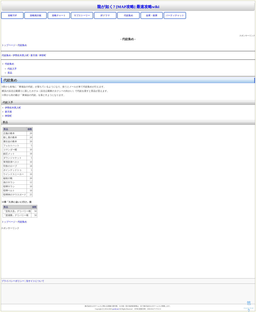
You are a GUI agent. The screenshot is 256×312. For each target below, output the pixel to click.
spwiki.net (115, 309)
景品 (10, 73)
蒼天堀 (34, 55)
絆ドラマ (105, 15)
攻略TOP (12, 15)
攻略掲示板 (35, 15)
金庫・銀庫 (151, 15)
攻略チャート (59, 15)
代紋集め (128, 15)
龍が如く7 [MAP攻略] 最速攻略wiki (128, 7)
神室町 (42, 55)
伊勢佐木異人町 (21, 55)
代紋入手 (12, 69)
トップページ (8, 45)
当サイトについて (35, 281)
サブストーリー (82, 15)
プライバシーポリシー (12, 281)
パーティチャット (175, 15)
